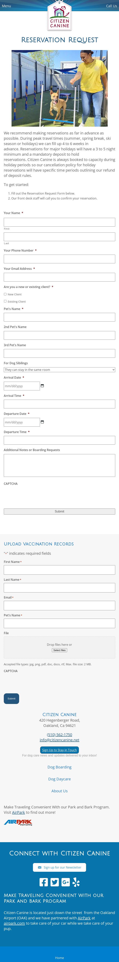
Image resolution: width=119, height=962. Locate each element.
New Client (15, 294)
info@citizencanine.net (59, 739)
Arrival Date (14, 378)
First (6, 228)
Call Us (111, 6)
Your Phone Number (20, 251)
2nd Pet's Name (15, 327)
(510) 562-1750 (59, 734)
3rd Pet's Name (15, 345)
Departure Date (17, 414)
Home (59, 958)
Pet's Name (13, 309)
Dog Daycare (59, 779)
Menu (6, 6)
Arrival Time (14, 396)
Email (8, 597)
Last (6, 243)
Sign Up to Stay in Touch (59, 750)
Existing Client (17, 301)
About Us (59, 790)
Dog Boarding (59, 767)
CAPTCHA (11, 484)
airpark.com (14, 923)
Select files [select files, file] (59, 650)
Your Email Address (19, 269)
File (6, 633)
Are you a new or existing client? (28, 287)
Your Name (13, 213)
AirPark (18, 812)
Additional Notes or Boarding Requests (32, 450)
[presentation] (32, 495)
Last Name (12, 579)
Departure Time (17, 432)
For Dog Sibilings (16, 363)
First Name (13, 562)
